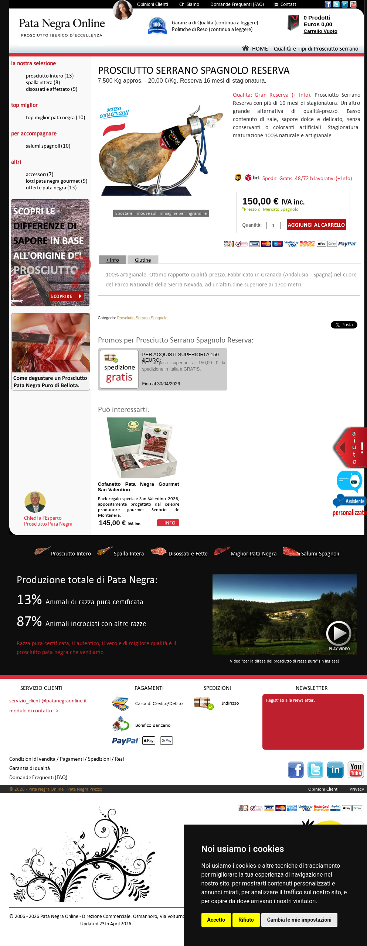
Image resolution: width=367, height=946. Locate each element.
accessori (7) (40, 174)
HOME (255, 48)
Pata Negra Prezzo (84, 789)
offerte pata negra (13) (51, 187)
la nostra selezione (33, 63)
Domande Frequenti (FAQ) (237, 4)
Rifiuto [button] (246, 920)
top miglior (24, 105)
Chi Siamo (189, 4)
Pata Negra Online (46, 789)
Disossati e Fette (188, 553)
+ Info (112, 260)
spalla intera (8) (43, 82)
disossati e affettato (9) (52, 89)
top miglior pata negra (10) (55, 117)
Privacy (357, 789)
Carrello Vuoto (320, 31)
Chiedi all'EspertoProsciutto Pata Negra (48, 521)
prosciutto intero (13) (50, 76)
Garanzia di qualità (29, 768)
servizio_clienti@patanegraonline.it (48, 701)
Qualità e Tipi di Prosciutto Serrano (316, 48)
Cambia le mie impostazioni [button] (299, 920)
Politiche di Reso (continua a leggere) (212, 29)
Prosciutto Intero (71, 553)
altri (16, 162)
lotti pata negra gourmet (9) (57, 181)
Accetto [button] (216, 920)
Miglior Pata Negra (254, 553)
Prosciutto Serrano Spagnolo (142, 318)
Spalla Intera (129, 553)
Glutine (143, 260)
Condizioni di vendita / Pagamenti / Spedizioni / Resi (66, 759)
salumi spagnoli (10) (48, 146)
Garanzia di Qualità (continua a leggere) (215, 22)
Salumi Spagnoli (320, 553)
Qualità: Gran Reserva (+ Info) (271, 95)
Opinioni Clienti (152, 4)
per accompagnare (34, 133)
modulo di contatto (30, 710)
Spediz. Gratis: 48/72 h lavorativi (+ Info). (308, 178)
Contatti (289, 4)
